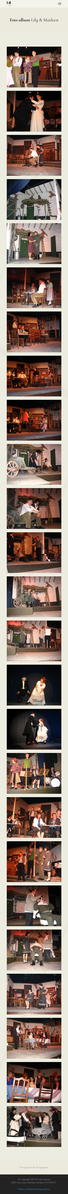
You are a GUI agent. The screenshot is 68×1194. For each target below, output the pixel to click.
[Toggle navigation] (59, 4)
